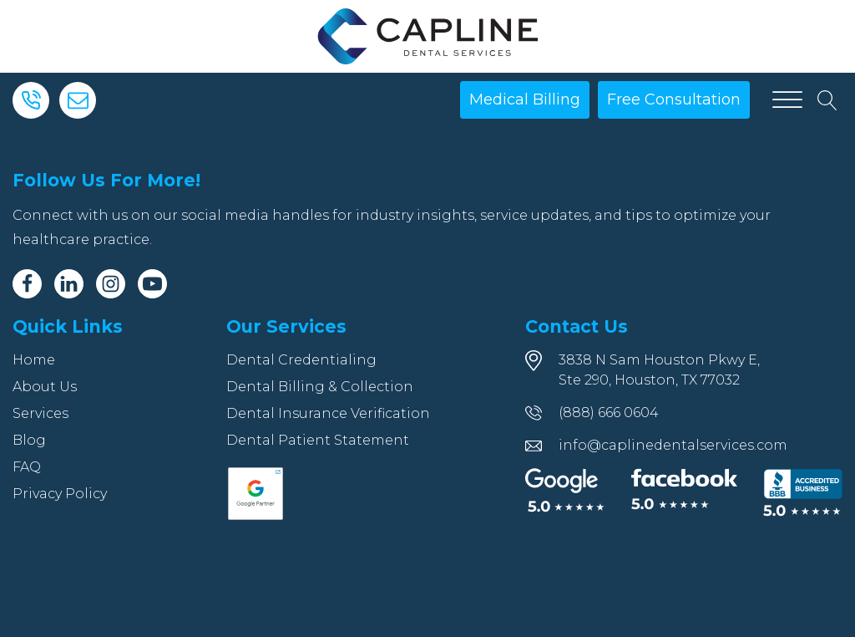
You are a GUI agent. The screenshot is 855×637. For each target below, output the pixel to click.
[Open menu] (787, 100)
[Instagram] (110, 283)
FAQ (27, 467)
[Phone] (31, 100)
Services (40, 413)
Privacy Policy (60, 494)
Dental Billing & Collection (319, 387)
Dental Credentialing (301, 360)
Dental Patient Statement (317, 440)
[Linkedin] (68, 283)
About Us (45, 387)
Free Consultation (674, 99)
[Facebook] (27, 283)
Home (34, 360)
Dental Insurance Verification (328, 413)
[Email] (77, 100)
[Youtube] (152, 283)
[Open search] (827, 100)
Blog (29, 440)
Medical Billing (524, 99)
